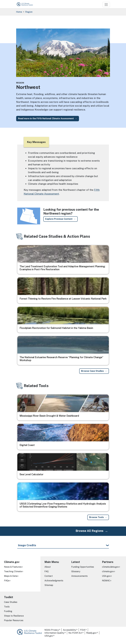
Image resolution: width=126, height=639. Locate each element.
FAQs (6, 580)
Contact (48, 576)
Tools (7, 606)
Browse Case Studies (92, 371)
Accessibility (69, 630)
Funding (8, 611)
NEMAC (106, 580)
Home (19, 12)
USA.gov (106, 576)
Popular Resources (13, 620)
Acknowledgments (53, 580)
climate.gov (108, 571)
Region (28, 12)
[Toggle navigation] (106, 4)
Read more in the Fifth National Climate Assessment (46, 118)
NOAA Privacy (51, 630)
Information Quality (54, 633)
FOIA (82, 630)
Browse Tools (96, 517)
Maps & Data (10, 576)
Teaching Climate (13, 571)
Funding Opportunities (82, 567)
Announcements (79, 576)
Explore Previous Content (59, 219)
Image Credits (27, 545)
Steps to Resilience (14, 616)
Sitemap (48, 585)
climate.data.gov (110, 567)
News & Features (12, 567)
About (47, 567)
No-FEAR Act (75, 633)
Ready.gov (91, 633)
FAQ (46, 571)
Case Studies (10, 602)
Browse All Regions (89, 531)
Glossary (75, 571)
